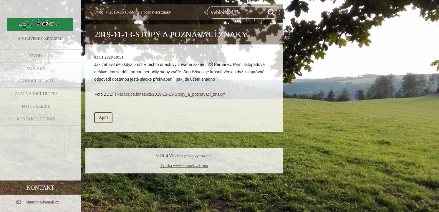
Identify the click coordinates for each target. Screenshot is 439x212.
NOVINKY (35, 68)
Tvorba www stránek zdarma (184, 165)
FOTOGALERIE (36, 106)
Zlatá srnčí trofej (36, 94)
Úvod (36, 56)
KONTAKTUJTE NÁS (36, 119)
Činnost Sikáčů (36, 81)
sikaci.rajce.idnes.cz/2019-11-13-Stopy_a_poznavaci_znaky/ (170, 94)
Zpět (103, 117)
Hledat (271, 12)
